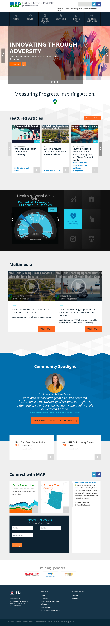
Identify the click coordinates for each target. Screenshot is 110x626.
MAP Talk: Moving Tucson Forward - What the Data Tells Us (54, 152)
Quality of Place (83, 165)
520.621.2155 (17, 606)
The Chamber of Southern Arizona (55, 394)
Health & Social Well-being (50, 601)
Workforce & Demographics (92, 20)
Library (67, 8)
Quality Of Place (76, 20)
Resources (74, 8)
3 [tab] (57, 82)
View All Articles (92, 118)
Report (80, 8)
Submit (15, 545)
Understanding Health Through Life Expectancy (25, 152)
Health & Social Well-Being (45, 21)
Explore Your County (52, 487)
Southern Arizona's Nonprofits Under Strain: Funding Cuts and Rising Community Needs (84, 154)
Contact (56, 621)
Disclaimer (64, 621)
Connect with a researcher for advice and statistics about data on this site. (23, 491)
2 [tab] (55, 82)
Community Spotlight (55, 366)
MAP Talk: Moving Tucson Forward (81, 443)
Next (107, 56)
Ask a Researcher (23, 485)
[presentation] (55, 537)
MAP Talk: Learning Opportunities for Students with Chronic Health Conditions (77, 312)
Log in (59, 10)
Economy (16, 19)
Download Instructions (90, 8)
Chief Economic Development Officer (64, 413)
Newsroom (60, 8)
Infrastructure (61, 19)
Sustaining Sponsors (55, 568)
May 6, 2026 (79, 482)
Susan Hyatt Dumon (39, 413)
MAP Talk (57, 171)
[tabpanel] (55, 56)
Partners (75, 595)
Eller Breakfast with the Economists (33, 443)
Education (30, 19)
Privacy (72, 621)
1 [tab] (52, 82)
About (50, 621)
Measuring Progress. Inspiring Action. (54, 94)
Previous (3, 56)
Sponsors (75, 598)
